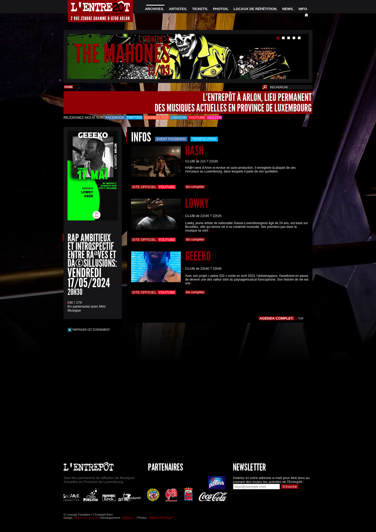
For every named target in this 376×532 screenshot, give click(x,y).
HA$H (194, 150)
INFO (302, 9)
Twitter (134, 117)
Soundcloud (156, 117)
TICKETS (199, 9)
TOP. (301, 318)
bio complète (195, 187)
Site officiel (144, 187)
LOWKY (197, 203)
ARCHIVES (154, 9)
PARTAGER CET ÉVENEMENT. (91, 329)
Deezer (214, 117)
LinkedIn (179, 117)
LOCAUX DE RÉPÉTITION (255, 9)
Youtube (197, 117)
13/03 (158, 70)
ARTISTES (177, 9)
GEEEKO (198, 256)
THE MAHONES (122, 54)
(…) (211, 230)
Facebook (115, 117)
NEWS (287, 9)
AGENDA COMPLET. (276, 318)
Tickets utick (204, 139)
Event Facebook (171, 139)
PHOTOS (220, 9)
